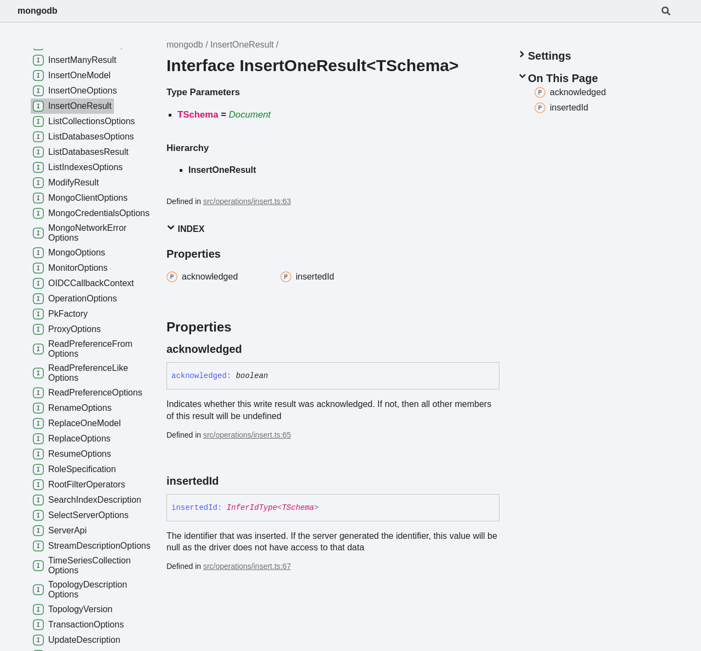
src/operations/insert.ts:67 (247, 566)
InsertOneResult (242, 44)
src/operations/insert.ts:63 (247, 201)
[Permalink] (251, 349)
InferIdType (252, 507)
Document (250, 114)
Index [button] (185, 228)
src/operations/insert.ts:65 (247, 435)
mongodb (38, 10)
